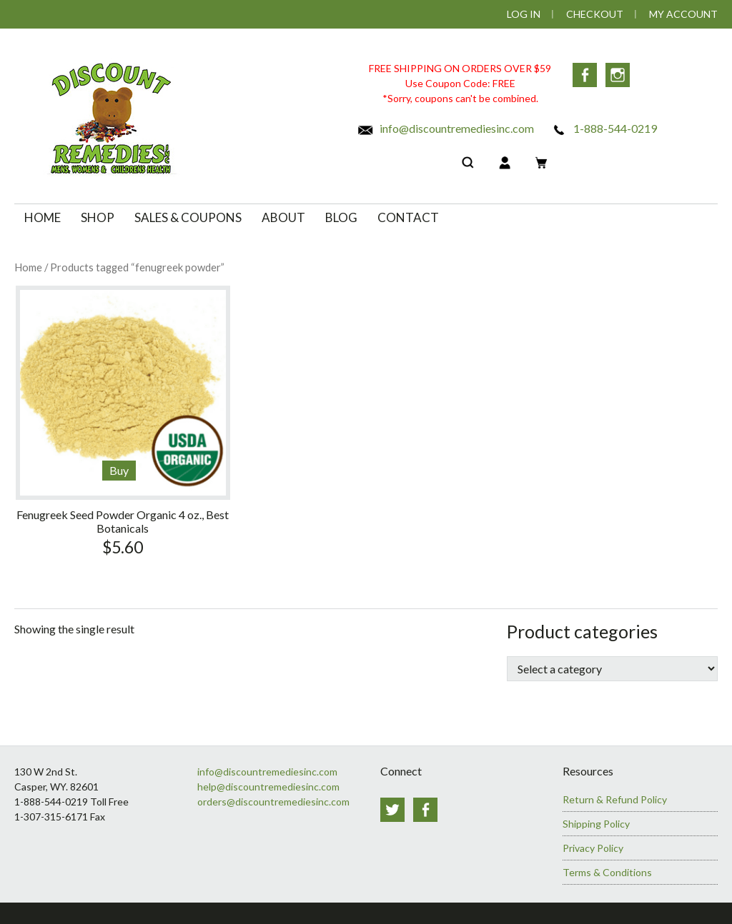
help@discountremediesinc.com (268, 786)
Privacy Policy (593, 848)
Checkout (594, 14)
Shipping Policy (596, 824)
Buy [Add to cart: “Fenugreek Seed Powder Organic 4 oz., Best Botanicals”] (119, 470)
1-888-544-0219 (603, 128)
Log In (523, 14)
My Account (683, 14)
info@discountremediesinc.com (445, 128)
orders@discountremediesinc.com (273, 801)
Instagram (617, 75)
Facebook (585, 75)
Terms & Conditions (607, 872)
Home (28, 267)
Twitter (392, 810)
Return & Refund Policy (615, 799)
